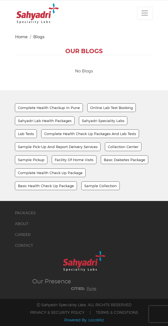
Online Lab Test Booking (111, 108)
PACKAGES (25, 212)
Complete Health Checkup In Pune (49, 108)
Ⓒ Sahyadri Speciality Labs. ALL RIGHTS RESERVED (84, 304)
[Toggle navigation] (145, 13)
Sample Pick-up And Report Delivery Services (58, 147)
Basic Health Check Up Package (46, 186)
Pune (91, 288)
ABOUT (21, 223)
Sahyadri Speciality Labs (103, 121)
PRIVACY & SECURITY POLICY (57, 312)
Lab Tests (26, 134)
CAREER (23, 234)
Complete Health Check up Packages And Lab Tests (90, 134)
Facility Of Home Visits (74, 160)
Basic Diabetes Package (124, 160)
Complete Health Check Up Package (50, 173)
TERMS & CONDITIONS (117, 312)
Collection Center (123, 147)
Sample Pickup (31, 160)
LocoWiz (96, 320)
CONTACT (24, 245)
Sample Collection (100, 186)
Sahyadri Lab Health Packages (45, 121)
